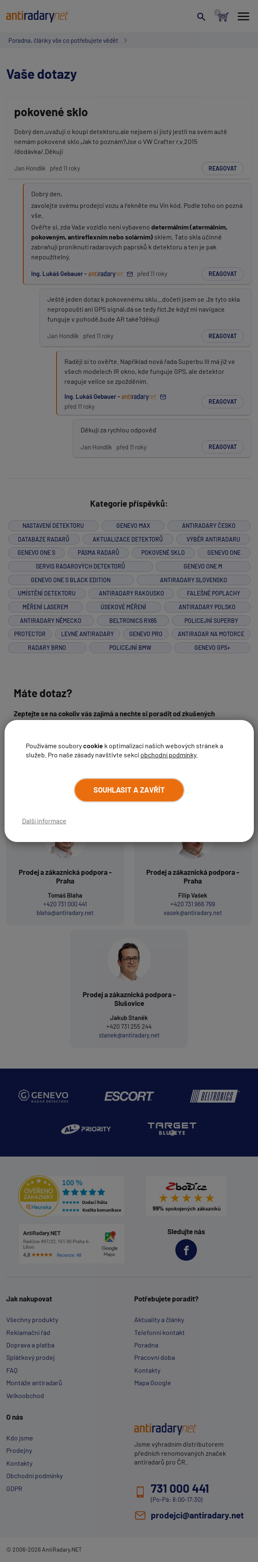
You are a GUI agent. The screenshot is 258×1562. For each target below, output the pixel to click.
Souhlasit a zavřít (129, 789)
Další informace (44, 821)
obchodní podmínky (168, 755)
